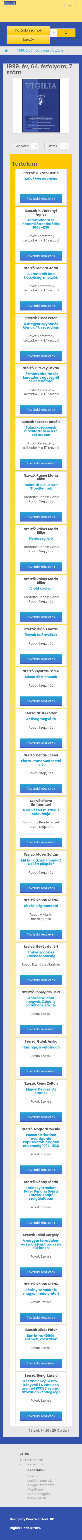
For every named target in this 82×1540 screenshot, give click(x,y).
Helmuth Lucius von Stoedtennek (41, 487)
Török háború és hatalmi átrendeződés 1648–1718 (41, 224)
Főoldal (32, 1476)
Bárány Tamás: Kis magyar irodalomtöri (41, 1292)
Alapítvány (35, 1489)
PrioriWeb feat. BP (40, 1519)
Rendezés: (22, 146)
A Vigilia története (40, 1485)
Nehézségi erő (41, 538)
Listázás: (52, 146)
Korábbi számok (32, 1464)
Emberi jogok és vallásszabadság (40, 954)
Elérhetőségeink (39, 1494)
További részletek (41, 198)
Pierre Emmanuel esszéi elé (41, 763)
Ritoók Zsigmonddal (41, 906)
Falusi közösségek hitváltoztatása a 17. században (41, 431)
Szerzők (29, 39)
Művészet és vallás (41, 179)
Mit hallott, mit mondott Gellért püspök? (41, 862)
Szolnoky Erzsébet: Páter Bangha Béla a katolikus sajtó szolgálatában (41, 1193)
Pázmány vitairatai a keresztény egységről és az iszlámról (41, 377)
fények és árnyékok (40, 635)
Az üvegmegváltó (41, 719)
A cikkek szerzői (31, 1460)
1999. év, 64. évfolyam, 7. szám (40, 50)
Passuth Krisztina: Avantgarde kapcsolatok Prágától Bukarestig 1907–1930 (41, 1140)
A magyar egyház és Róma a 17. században (41, 326)
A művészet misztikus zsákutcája (41, 812)
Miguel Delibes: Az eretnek (41, 1091)
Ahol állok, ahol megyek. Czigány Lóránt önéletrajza (41, 1002)
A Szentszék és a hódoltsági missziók (41, 275)
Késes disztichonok (41, 677)
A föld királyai (41, 588)
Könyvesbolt (36, 1498)
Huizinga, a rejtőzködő (40, 1047)
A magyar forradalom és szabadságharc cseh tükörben (41, 1244)
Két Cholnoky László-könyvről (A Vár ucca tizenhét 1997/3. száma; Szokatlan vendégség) (41, 1386)
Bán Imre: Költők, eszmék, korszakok (41, 1337)
